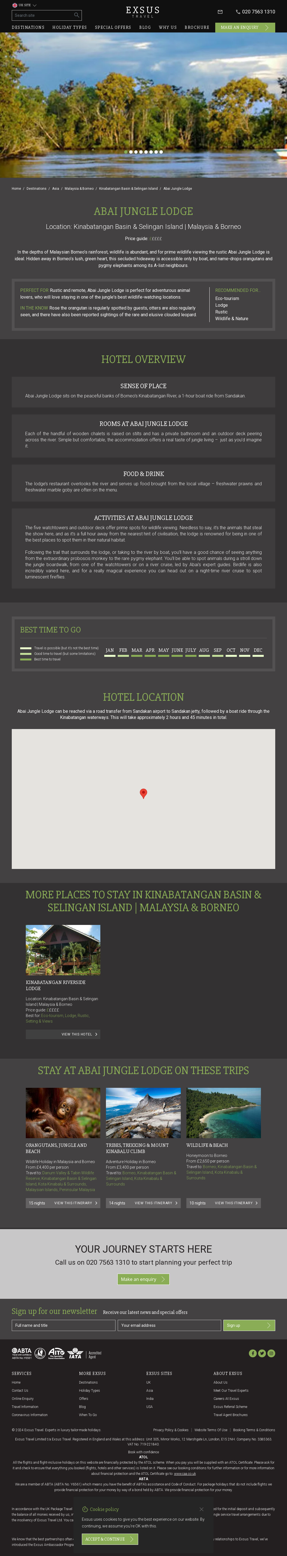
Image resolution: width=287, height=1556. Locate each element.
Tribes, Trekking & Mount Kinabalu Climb (138, 1148)
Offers (83, 1399)
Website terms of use (211, 1430)
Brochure (197, 27)
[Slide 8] (161, 152)
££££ (157, 238)
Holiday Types (89, 1391)
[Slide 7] (156, 152)
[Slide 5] (146, 152)
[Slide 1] (126, 152)
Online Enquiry (23, 1399)
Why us (168, 27)
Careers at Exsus (226, 1399)
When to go (88, 1415)
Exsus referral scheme (230, 1407)
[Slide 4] (141, 152)
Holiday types (69, 27)
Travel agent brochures (231, 1415)
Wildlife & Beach (207, 1145)
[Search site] (42, 15)
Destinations (28, 27)
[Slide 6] (151, 152)
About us (221, 1382)
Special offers (113, 27)
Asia (55, 189)
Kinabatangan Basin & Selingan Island (128, 189)
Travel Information (25, 1407)
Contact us (20, 1391)
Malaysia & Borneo (79, 189)
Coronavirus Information (30, 1415)
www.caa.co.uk (185, 1474)
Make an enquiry (245, 28)
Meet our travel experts (231, 1391)
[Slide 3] (136, 152)
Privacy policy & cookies (171, 1430)
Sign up (249, 1325)
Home (16, 189)
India (150, 1399)
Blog (145, 27)
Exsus (143, 11)
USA (149, 1407)
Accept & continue (110, 1539)
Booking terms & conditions (254, 1430)
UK (148, 1382)
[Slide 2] (131, 152)
